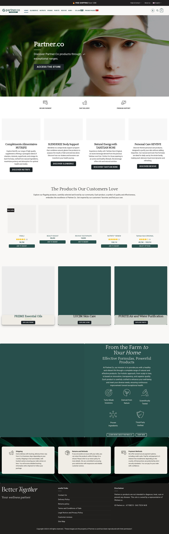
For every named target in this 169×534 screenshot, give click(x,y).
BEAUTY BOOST (52, 236)
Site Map (61, 521)
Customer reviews (65, 517)
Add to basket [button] (22, 246)
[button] (153, 10)
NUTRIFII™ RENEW (114, 236)
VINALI (21, 236)
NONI (70, 10)
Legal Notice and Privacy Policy (70, 513)
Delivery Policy (64, 499)
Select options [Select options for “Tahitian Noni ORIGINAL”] (144, 246)
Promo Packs (90, 10)
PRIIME (49, 10)
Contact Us (62, 495)
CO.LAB (77, 10)
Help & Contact (135, 3)
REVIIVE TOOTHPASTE (83, 236)
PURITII (57, 10)
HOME (26, 10)
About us (147, 3)
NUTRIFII (43, 10)
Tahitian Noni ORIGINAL (145, 236)
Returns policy (63, 504)
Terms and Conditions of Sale (69, 508)
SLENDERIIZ (34, 10)
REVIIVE (64, 10)
